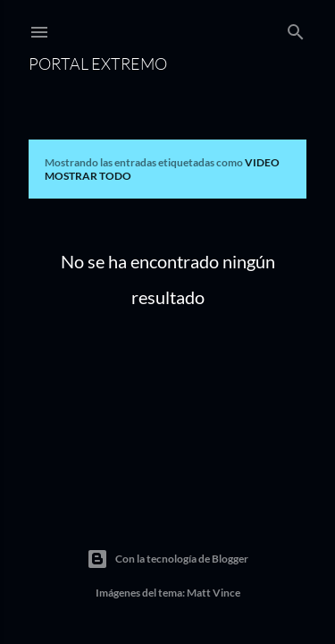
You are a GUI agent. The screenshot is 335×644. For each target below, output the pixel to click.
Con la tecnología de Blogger (167, 559)
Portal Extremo (98, 63)
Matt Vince (213, 592)
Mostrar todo (88, 175)
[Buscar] (295, 28)
